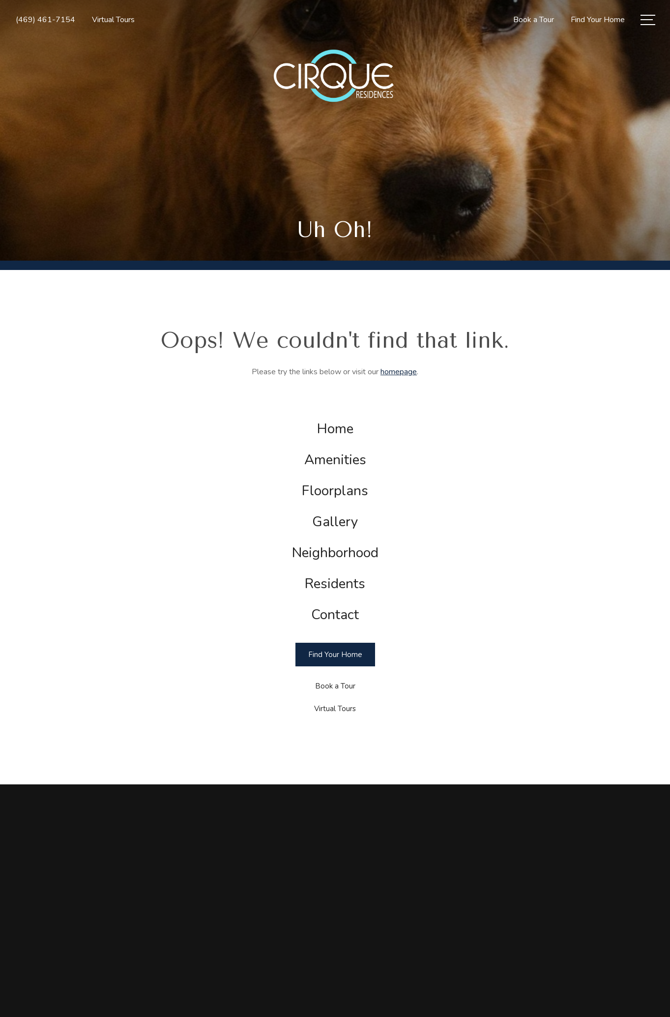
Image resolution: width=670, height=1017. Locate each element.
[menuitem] (335, 429)
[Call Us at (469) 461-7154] (45, 20)
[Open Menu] (648, 20)
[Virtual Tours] (335, 708)
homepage (398, 371)
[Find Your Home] (335, 655)
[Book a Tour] (335, 686)
